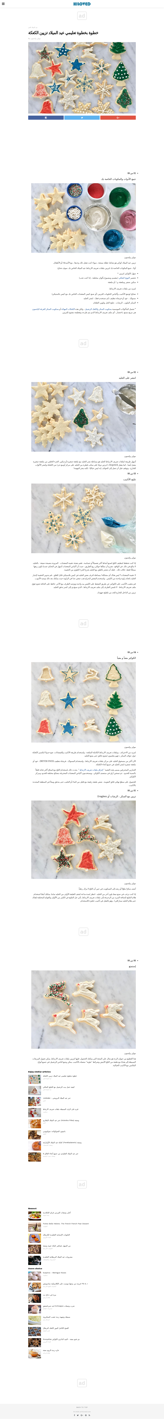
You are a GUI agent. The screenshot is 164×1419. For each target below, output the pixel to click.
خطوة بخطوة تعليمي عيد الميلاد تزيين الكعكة (60, 1076)
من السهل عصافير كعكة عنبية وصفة (57, 1246)
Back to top (82, 1407)
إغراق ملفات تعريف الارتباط (91, 770)
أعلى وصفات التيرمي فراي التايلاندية (57, 1213)
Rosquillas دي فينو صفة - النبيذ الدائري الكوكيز (61, 1339)
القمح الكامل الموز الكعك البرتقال (56, 1328)
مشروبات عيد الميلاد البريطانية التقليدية (58, 1257)
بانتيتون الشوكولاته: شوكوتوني (54, 1131)
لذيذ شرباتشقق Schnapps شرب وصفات (59, 1306)
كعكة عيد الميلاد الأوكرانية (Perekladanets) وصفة (62, 1142)
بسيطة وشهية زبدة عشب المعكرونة (56, 1317)
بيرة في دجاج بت (49, 1295)
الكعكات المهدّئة (68, 309)
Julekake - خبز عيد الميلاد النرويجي (57, 1098)
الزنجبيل (88, 309)
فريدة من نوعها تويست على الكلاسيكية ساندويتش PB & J (65, 1284)
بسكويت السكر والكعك (102, 309)
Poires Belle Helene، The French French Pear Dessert (66, 1224)
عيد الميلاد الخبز (33, 27)
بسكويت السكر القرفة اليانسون (45, 309)
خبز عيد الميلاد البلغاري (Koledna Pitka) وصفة (61, 1120)
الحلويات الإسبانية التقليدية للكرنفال (56, 1235)
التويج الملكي (124, 278)
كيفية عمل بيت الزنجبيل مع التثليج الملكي (59, 1087)
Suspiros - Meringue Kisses (54, 1273)
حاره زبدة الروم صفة (51, 1350)
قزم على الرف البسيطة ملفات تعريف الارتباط (60, 1109)
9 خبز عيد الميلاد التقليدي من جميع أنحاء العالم (60, 1154)
